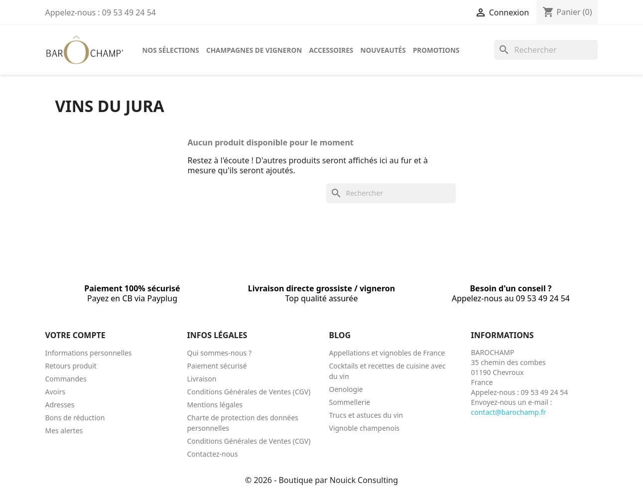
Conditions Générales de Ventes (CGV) (249, 391)
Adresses (60, 404)
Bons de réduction (75, 417)
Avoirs (55, 391)
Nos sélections (170, 50)
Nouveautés (383, 50)
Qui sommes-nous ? (219, 353)
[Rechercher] (546, 50)
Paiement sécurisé (217, 365)
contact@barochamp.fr (508, 412)
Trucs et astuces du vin (366, 415)
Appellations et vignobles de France (387, 353)
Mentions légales (215, 404)
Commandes (66, 378)
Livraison (202, 378)
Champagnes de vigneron (254, 50)
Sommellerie (350, 402)
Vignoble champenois (364, 428)
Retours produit (71, 365)
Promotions (436, 50)
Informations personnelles (88, 353)
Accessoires (331, 50)
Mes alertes (64, 430)
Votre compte (75, 335)
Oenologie (346, 389)
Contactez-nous (212, 454)
